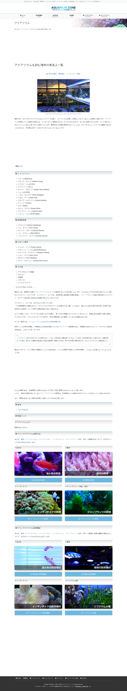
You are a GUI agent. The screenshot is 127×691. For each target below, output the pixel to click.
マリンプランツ (48, 678)
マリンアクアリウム (47, 393)
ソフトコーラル (31, 439)
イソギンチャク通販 (73, 74)
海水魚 (17, 439)
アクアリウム (64, 327)
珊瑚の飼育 (88, 480)
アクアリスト (22, 338)
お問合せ (83, 678)
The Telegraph (23, 410)
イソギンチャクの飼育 (38, 519)
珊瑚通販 (61, 74)
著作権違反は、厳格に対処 (81, 686)
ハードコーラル (43, 439)
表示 (20, 166)
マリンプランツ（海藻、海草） (76, 439)
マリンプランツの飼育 (89, 519)
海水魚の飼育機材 (38, 574)
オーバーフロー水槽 (71, 678)
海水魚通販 (53, 74)
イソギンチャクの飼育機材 (38, 613)
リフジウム (59, 678)
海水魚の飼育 (38, 480)
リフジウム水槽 (88, 613)
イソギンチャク (58, 439)
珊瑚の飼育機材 (88, 574)
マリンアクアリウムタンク (44, 292)
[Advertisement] (63, 44)
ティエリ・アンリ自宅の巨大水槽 (41, 322)
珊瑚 (22, 439)
